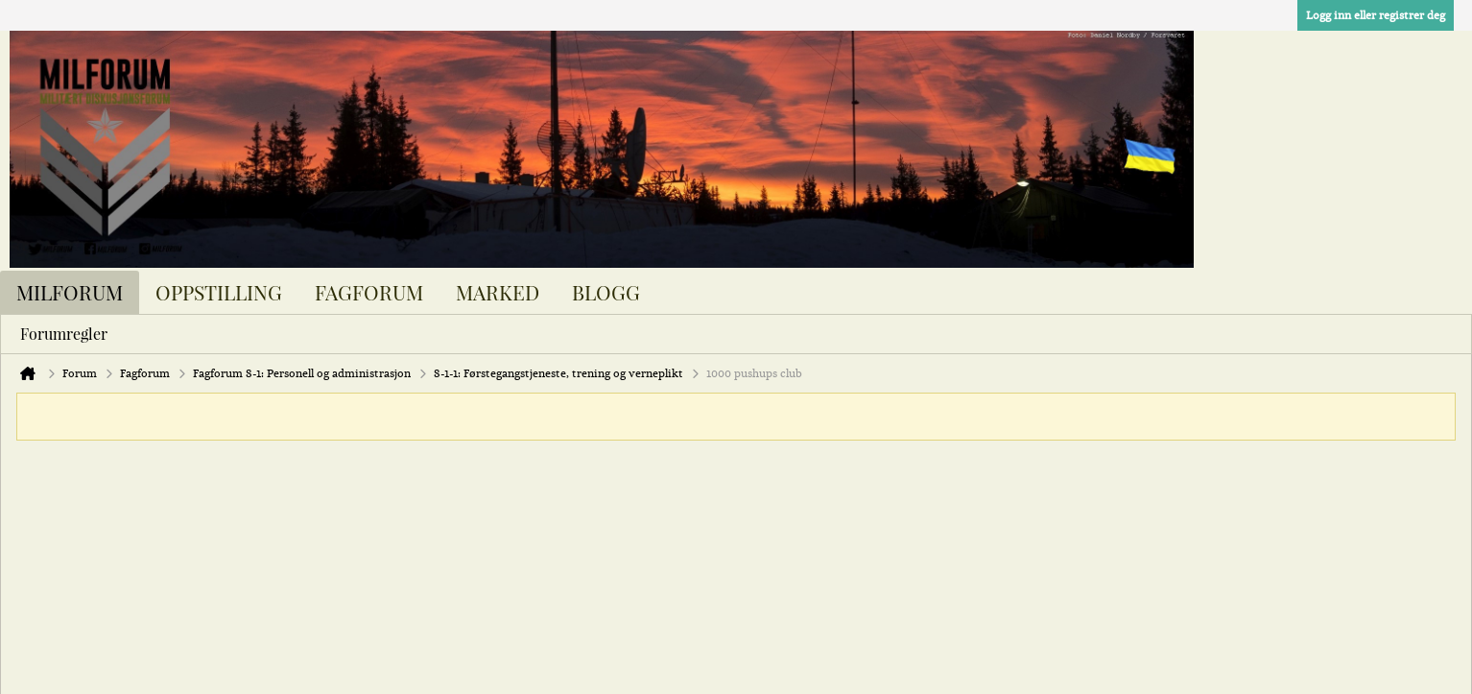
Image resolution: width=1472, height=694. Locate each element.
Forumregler (63, 333)
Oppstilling (218, 291)
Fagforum (369, 291)
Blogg (606, 291)
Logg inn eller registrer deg (1375, 15)
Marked (497, 291)
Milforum (69, 291)
